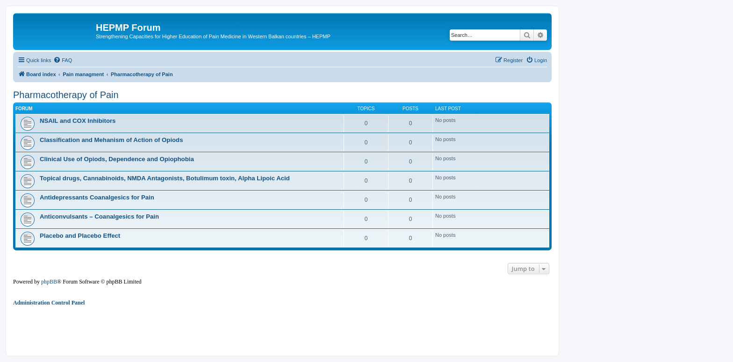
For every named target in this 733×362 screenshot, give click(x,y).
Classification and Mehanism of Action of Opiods (111, 139)
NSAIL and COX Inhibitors (77, 120)
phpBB (49, 281)
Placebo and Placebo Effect (80, 235)
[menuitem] (62, 60)
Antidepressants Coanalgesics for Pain (97, 197)
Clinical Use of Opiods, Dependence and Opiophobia (117, 159)
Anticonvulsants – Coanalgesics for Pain (99, 216)
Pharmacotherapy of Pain (66, 95)
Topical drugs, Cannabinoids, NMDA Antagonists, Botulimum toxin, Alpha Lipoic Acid (165, 178)
